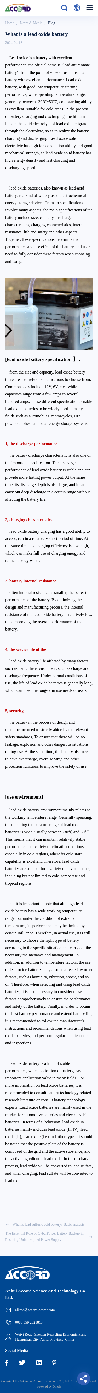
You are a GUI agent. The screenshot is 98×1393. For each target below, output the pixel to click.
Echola (57, 1386)
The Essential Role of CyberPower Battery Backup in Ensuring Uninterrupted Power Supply (49, 1237)
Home (9, 23)
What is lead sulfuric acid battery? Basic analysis (44, 1225)
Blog (51, 23)
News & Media (31, 23)
